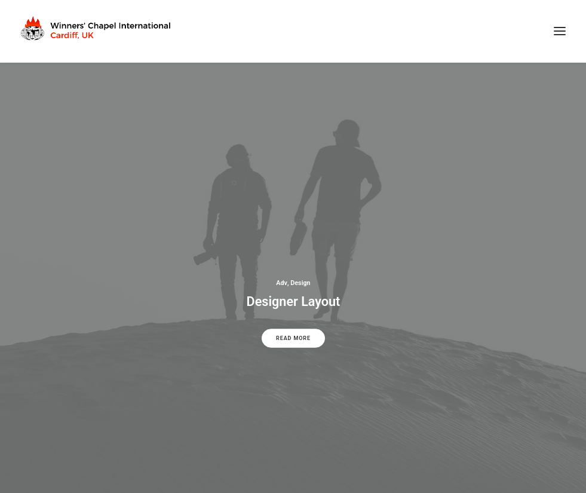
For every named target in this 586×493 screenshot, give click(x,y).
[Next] (557, 310)
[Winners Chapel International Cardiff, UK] (97, 31)
